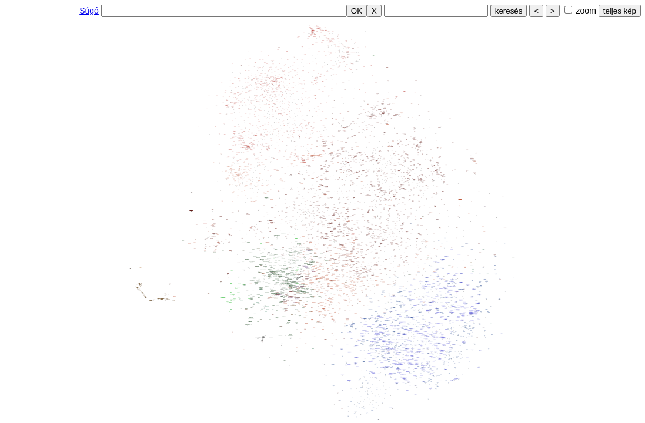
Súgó (89, 10)
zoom (586, 10)
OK (356, 10)
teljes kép (619, 10)
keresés (509, 10)
